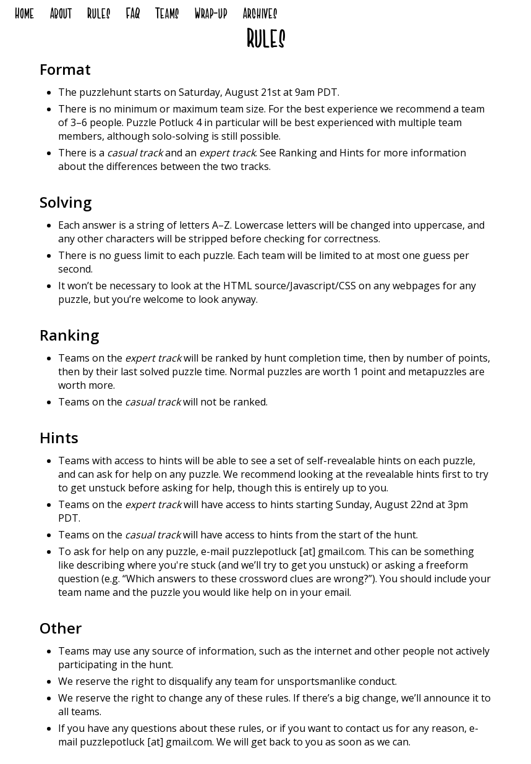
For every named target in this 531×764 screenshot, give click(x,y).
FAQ (132, 15)
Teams (167, 15)
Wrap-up (210, 15)
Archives (259, 15)
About (60, 15)
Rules (98, 15)
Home (24, 15)
